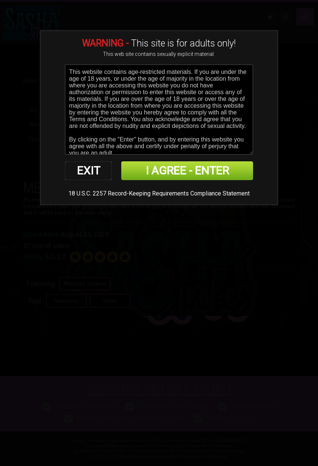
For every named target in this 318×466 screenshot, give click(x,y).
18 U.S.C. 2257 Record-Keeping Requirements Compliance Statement (159, 193)
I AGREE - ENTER (187, 170)
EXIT (88, 170)
